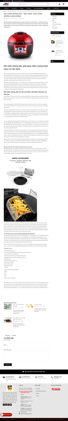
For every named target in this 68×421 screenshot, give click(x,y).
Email (5, 344)
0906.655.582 (7, 0)
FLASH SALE (55, 27)
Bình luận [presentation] (7, 335)
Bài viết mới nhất (55, 32)
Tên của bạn (7, 339)
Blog (53, 20)
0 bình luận (58, 36)
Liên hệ (53, 26)
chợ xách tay (23, 404)
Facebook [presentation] (14, 335)
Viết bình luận (7, 349)
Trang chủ (5, 11)
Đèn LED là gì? (38, 304)
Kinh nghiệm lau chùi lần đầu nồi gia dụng (59, 52)
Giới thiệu (54, 22)
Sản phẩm (54, 18)
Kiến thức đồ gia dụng (12, 11)
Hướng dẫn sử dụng (8, 248)
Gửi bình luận (7, 364)
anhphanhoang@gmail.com (18, 0)
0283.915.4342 (26, 392)
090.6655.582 (27, 391)
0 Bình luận (21, 18)
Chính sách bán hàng (56, 24)
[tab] (7, 335)
